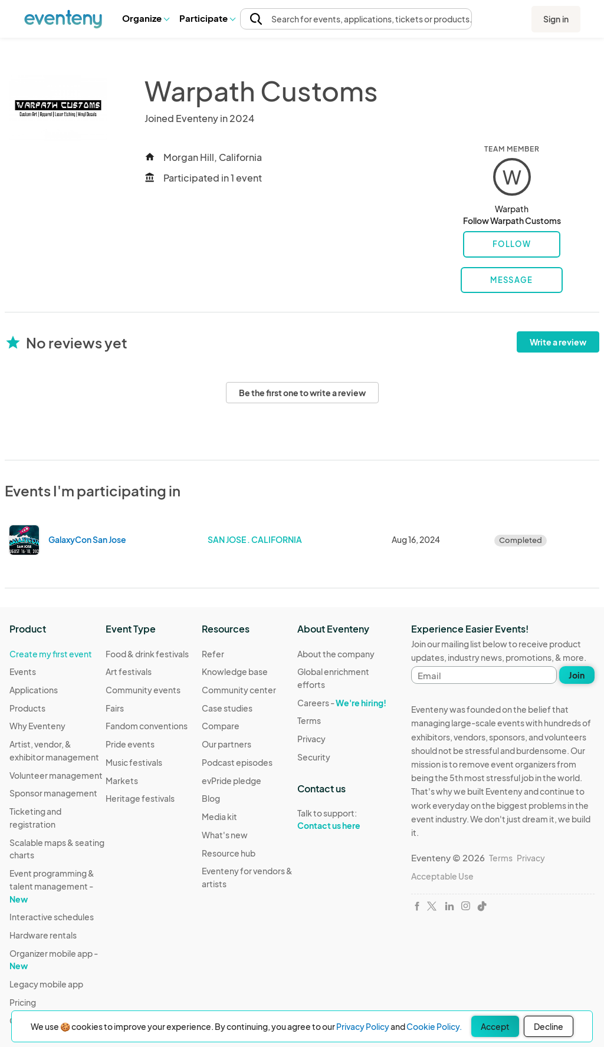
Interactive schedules (51, 916)
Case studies (227, 708)
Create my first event (50, 653)
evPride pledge (231, 780)
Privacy (311, 738)
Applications (33, 689)
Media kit (219, 816)
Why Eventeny (37, 725)
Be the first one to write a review (302, 392)
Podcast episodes (237, 762)
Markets (122, 780)
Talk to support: (345, 819)
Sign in (556, 19)
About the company (336, 653)
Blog (211, 798)
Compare (220, 725)
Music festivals (134, 762)
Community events (143, 689)
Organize (145, 18)
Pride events (130, 744)
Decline (548, 1026)
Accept (495, 1026)
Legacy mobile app (46, 984)
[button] (145, 18)
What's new (225, 834)
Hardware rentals (43, 935)
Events (22, 671)
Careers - (341, 702)
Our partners (226, 744)
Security (313, 757)
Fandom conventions (147, 725)
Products (27, 708)
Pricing (22, 1002)
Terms (309, 720)
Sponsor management (53, 793)
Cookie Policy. (434, 1026)
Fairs (115, 708)
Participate (207, 18)
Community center (239, 689)
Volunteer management (56, 775)
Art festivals (129, 671)
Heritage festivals (140, 798)
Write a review (558, 342)
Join (577, 675)
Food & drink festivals (147, 653)
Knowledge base (235, 671)
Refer (213, 653)
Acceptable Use (442, 876)
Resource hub (228, 853)
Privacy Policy (362, 1026)
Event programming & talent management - (51, 886)
